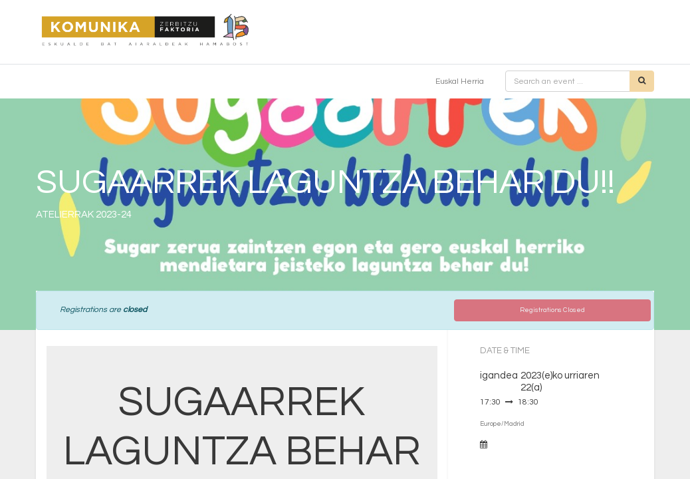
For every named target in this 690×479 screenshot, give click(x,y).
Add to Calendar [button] (521, 444)
